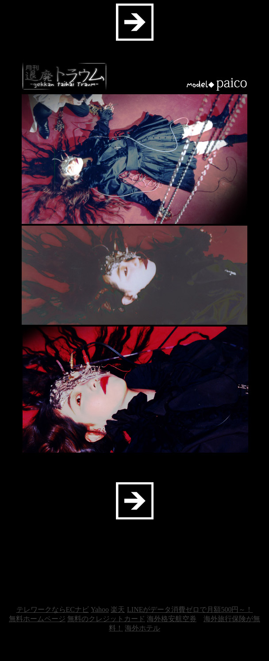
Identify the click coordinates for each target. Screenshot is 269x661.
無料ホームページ (37, 619)
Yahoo (100, 609)
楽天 (118, 609)
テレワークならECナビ (52, 609)
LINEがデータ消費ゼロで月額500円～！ (190, 609)
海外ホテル (142, 628)
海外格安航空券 (171, 619)
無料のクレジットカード (106, 619)
